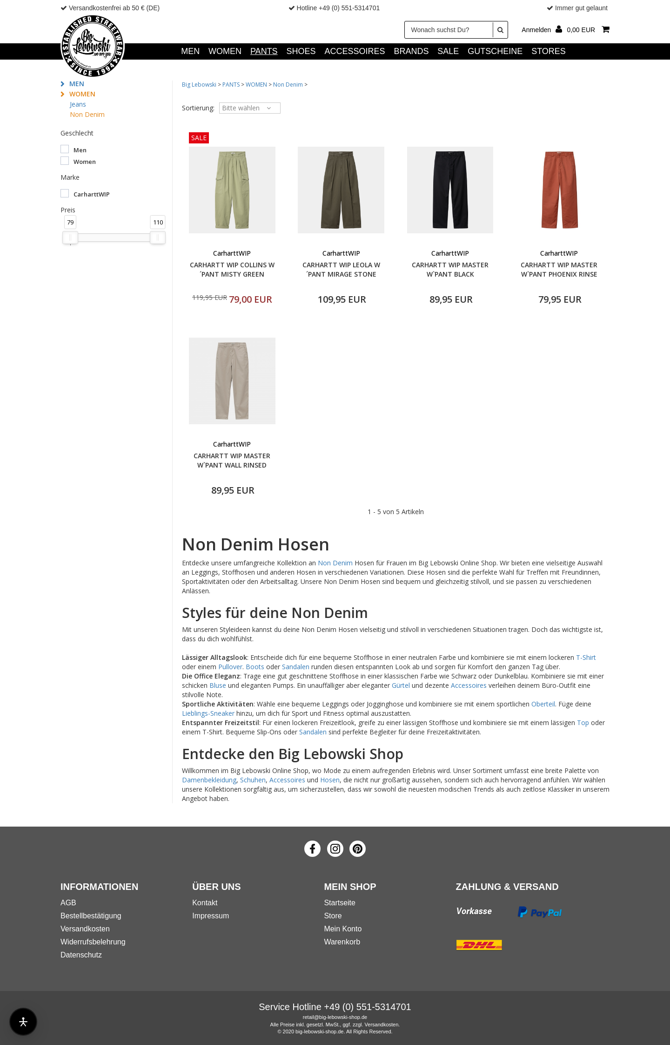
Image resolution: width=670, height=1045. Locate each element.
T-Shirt (586, 657)
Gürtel (401, 685)
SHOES (301, 51)
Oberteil (543, 703)
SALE (448, 51)
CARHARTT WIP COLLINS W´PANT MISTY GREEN (232, 269)
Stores (548, 51)
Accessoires (469, 685)
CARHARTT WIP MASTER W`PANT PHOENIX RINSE (559, 269)
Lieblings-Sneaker (208, 713)
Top (583, 722)
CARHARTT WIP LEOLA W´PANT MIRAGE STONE (341, 269)
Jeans (78, 104)
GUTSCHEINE (495, 51)
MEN (190, 51)
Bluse (217, 685)
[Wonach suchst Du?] (456, 29)
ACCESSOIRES (354, 51)
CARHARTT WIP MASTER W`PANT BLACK (450, 269)
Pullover (230, 666)
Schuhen (253, 779)
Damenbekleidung (209, 779)
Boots (255, 666)
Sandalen (295, 666)
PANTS (264, 51)
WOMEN (224, 51)
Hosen (330, 779)
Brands (411, 51)
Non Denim (87, 114)
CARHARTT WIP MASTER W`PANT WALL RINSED (232, 460)
